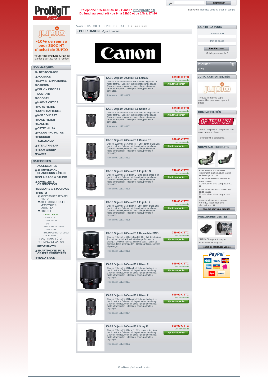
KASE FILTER (46, 119)
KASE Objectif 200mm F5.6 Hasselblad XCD (132, 233)
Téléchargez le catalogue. (211, 137)
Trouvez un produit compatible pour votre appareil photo (216, 130)
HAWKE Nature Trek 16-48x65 (212, 171)
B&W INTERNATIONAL (52, 80)
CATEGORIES (94, 26)
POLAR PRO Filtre (50, 132)
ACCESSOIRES (47, 165)
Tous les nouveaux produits (216, 209)
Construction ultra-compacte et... (215, 183)
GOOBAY (43, 98)
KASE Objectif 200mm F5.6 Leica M (127, 77)
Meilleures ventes (213, 216)
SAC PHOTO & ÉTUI (51, 238)
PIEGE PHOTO (46, 246)
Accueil (79, 26)
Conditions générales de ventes (134, 367)
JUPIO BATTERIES (49, 111)
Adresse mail (217, 33)
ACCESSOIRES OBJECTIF (54, 202)
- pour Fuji (49, 217)
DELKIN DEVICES (48, 89)
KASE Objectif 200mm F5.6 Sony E (127, 326)
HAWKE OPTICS (47, 102)
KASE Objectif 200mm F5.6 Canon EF (128, 109)
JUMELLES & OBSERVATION (47, 183)
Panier (203, 63)
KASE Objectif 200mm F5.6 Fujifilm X (128, 202)
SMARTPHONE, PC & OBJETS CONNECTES (51, 252)
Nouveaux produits (213, 147)
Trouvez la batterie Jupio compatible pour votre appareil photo (213, 100)
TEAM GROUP (46, 150)
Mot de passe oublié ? (217, 53)
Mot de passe (217, 41)
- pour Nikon (50, 221)
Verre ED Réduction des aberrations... (211, 203)
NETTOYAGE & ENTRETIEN (48, 206)
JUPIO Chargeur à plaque (212, 239)
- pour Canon (51, 214)
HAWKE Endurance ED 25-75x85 (213, 200)
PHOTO (42, 192)
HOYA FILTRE (46, 106)
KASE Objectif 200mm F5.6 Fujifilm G (128, 171)
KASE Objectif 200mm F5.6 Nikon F (127, 264)
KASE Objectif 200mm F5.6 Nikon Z (127, 295)
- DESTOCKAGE (47, 72)
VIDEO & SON (46, 257)
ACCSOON (44, 76)
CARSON (43, 85)
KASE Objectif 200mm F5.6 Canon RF (128, 140)
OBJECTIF (46, 211)
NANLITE (43, 124)
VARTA (41, 154)
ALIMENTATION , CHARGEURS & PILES (51, 172)
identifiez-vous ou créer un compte (217, 9)
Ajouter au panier (176, 84)
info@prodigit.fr (144, 10)
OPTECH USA (46, 128)
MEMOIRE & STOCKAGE (53, 188)
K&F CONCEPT (47, 115)
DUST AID (43, 93)
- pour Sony (50, 230)
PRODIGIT (43, 137)
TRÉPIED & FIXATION (52, 242)
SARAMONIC (45, 141)
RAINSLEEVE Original (210, 242)
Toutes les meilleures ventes (216, 247)
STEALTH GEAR (47, 145)
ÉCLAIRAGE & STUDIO (52, 177)
